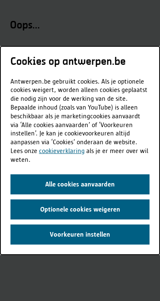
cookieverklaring (62, 150)
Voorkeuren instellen (80, 234)
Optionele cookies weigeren (80, 209)
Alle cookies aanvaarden (80, 184)
